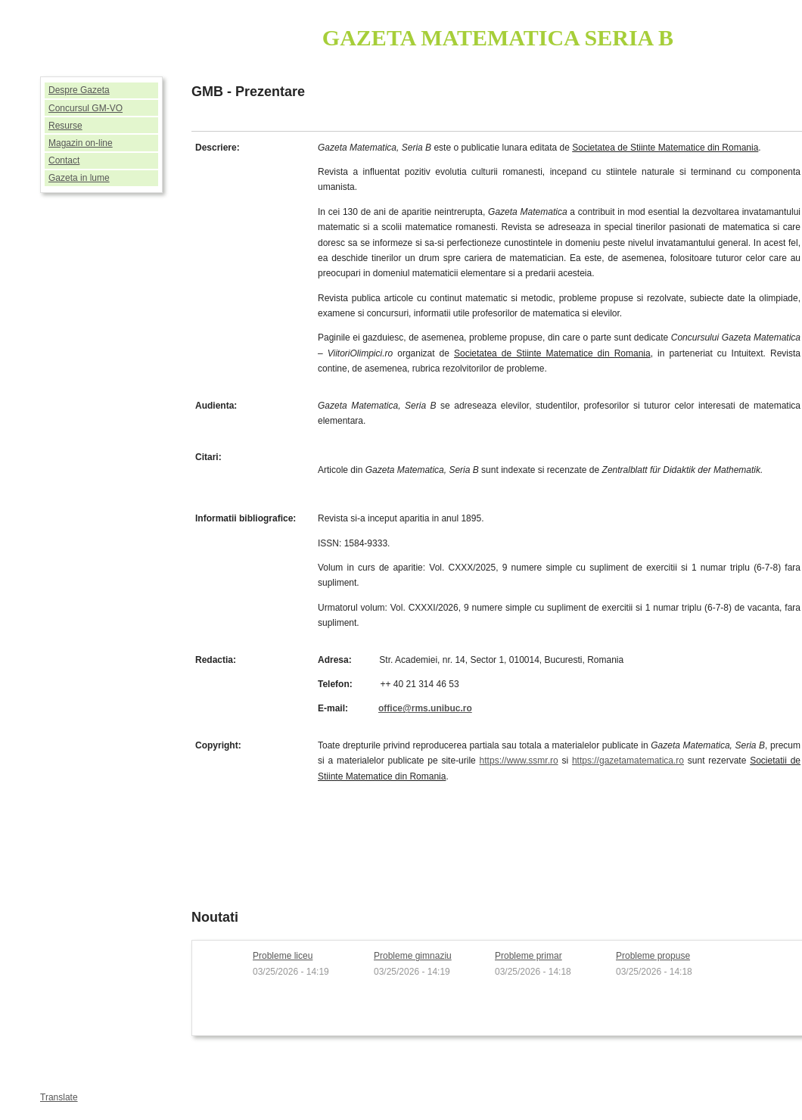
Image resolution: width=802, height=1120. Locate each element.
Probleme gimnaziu (413, 955)
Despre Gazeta (79, 90)
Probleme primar (528, 955)
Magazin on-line (80, 143)
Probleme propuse (653, 955)
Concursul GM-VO (85, 108)
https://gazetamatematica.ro (628, 760)
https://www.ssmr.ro (519, 760)
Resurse (65, 125)
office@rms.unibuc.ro (425, 708)
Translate (59, 1097)
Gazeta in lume (79, 178)
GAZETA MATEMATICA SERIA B (497, 37)
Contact (63, 160)
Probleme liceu (282, 955)
